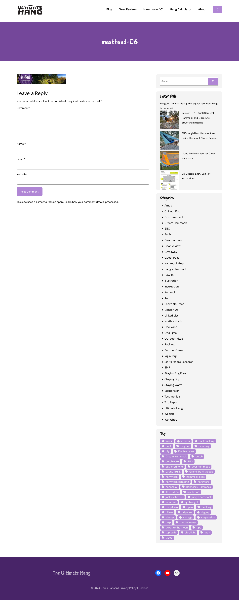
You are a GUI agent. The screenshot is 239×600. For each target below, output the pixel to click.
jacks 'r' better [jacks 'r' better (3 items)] (174, 497)
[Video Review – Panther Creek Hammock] (169, 161)
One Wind (170, 327)
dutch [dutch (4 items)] (199, 456)
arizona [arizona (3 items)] (185, 441)
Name (21, 144)
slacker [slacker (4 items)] (170, 517)
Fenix (167, 234)
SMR (167, 367)
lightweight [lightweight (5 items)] (191, 502)
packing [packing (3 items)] (206, 507)
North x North (173, 321)
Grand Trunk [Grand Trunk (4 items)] (173, 471)
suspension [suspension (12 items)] (208, 517)
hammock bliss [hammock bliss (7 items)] (195, 477)
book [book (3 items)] (169, 446)
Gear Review (172, 246)
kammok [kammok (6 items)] (171, 502)
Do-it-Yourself (173, 217)
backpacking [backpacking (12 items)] (206, 441)
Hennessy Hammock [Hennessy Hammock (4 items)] (198, 487)
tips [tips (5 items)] (199, 527)
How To (169, 275)
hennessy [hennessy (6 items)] (171, 487)
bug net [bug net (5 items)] (185, 446)
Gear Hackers (173, 240)
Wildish (169, 414)
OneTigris (170, 333)
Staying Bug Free (175, 373)
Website (22, 174)
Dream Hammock (175, 223)
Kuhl (167, 298)
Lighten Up (171, 310)
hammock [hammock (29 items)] (172, 477)
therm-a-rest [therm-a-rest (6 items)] (188, 522)
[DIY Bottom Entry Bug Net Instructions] (169, 181)
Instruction (171, 286)
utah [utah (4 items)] (207, 532)
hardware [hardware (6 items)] (203, 481)
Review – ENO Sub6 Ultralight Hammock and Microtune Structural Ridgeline (198, 118)
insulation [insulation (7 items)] (193, 492)
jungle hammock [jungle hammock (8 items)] (202, 497)
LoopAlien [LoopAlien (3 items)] (172, 507)
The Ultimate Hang (71, 572)
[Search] (213, 81)
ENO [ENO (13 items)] (190, 461)
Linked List (171, 315)
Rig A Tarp (170, 356)
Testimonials (172, 396)
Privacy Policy (128, 588)
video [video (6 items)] (169, 537)
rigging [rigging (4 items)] (205, 512)
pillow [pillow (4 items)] (169, 512)
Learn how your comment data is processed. (92, 202)
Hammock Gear (174, 263)
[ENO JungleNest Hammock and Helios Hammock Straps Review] (169, 141)
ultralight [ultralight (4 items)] (190, 532)
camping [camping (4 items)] (204, 446)
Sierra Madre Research (179, 362)
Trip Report (171, 402)
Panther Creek (173, 350)
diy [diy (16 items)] (167, 451)
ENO (167, 228)
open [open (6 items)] (190, 507)
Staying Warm (173, 385)
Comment (24, 108)
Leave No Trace (174, 304)
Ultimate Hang (173, 408)
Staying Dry (171, 379)
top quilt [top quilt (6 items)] (171, 532)
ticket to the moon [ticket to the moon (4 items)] (177, 527)
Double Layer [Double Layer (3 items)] (186, 451)
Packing (169, 344)
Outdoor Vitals (173, 338)
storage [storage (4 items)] (187, 517)
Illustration (171, 280)
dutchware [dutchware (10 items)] (172, 461)
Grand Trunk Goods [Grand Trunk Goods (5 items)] (201, 471)
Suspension (172, 391)
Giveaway (170, 252)
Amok (168, 205)
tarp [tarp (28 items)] (168, 522)
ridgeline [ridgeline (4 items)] (187, 512)
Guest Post (171, 257)
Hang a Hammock (175, 269)
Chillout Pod (172, 211)
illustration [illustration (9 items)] (172, 492)
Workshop (170, 419)
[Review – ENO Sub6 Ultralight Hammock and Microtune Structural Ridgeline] (169, 120)
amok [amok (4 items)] (169, 441)
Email (21, 159)
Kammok (170, 292)
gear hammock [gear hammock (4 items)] (201, 466)
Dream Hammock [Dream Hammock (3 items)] (176, 456)
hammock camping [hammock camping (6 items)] (177, 481)
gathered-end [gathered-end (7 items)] (174, 466)
